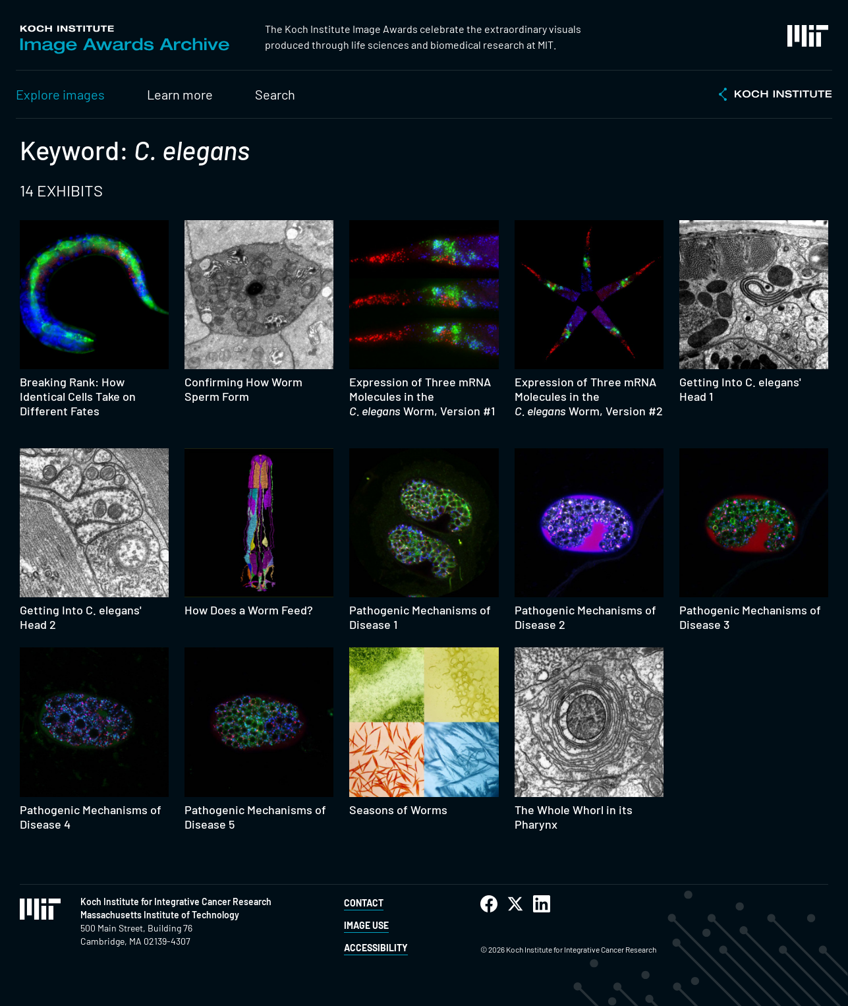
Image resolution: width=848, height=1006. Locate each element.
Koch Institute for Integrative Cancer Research (175, 901)
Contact (363, 902)
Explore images (60, 94)
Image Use (366, 925)
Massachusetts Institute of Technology (159, 914)
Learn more (180, 94)
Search (275, 94)
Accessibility (376, 947)
